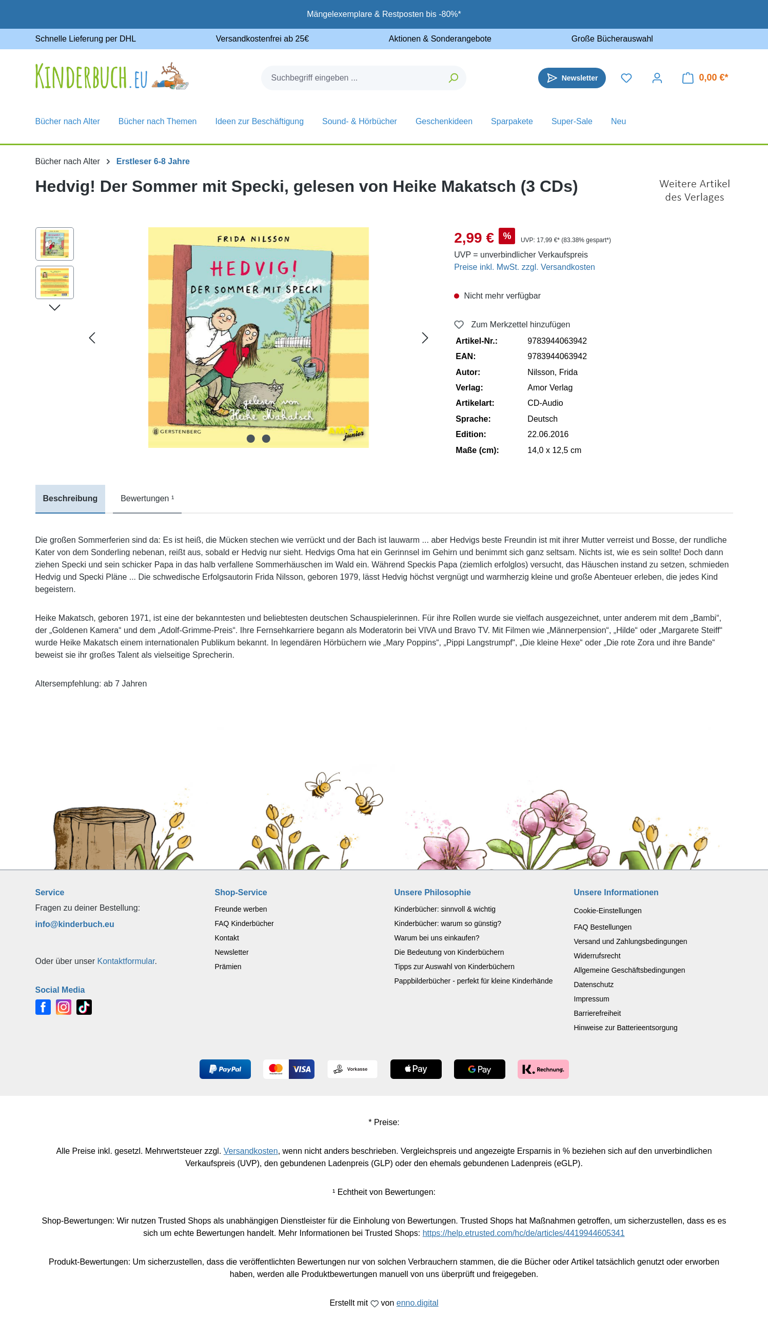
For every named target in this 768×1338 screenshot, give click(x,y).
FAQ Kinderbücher (244, 923)
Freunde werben (241, 909)
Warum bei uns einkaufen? (437, 938)
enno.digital (418, 1302)
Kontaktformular (125, 961)
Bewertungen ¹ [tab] (147, 498)
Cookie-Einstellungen (608, 911)
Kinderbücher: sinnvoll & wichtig (445, 909)
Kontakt (227, 938)
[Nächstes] (425, 338)
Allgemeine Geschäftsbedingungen (629, 970)
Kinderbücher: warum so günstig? (448, 923)
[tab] (70, 499)
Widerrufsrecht (597, 956)
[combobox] (351, 78)
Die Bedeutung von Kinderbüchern (449, 952)
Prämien (228, 966)
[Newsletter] (572, 78)
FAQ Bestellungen (603, 927)
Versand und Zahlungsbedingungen (630, 941)
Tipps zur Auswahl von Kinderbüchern (455, 966)
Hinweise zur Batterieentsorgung (626, 1028)
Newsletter (232, 952)
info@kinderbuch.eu (74, 924)
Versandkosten (251, 1151)
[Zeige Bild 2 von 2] (266, 439)
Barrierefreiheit (597, 1013)
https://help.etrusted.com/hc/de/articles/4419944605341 (524, 1233)
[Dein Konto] (657, 78)
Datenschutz (594, 984)
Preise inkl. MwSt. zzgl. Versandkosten (524, 267)
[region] (234, 337)
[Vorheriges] (92, 338)
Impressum (591, 999)
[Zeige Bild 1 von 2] (251, 439)
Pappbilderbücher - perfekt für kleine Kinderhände (474, 981)
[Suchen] (453, 78)
